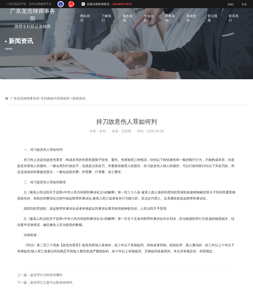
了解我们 (106, 18)
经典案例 (170, 18)
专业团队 (149, 18)
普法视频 (212, 18)
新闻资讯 (191, 18)
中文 (244, 4)
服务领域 (127, 18)
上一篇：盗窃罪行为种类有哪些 (40, 275)
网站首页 (85, 18)
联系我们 (233, 18)
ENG (231, 4)
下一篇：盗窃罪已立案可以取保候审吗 (44, 282)
